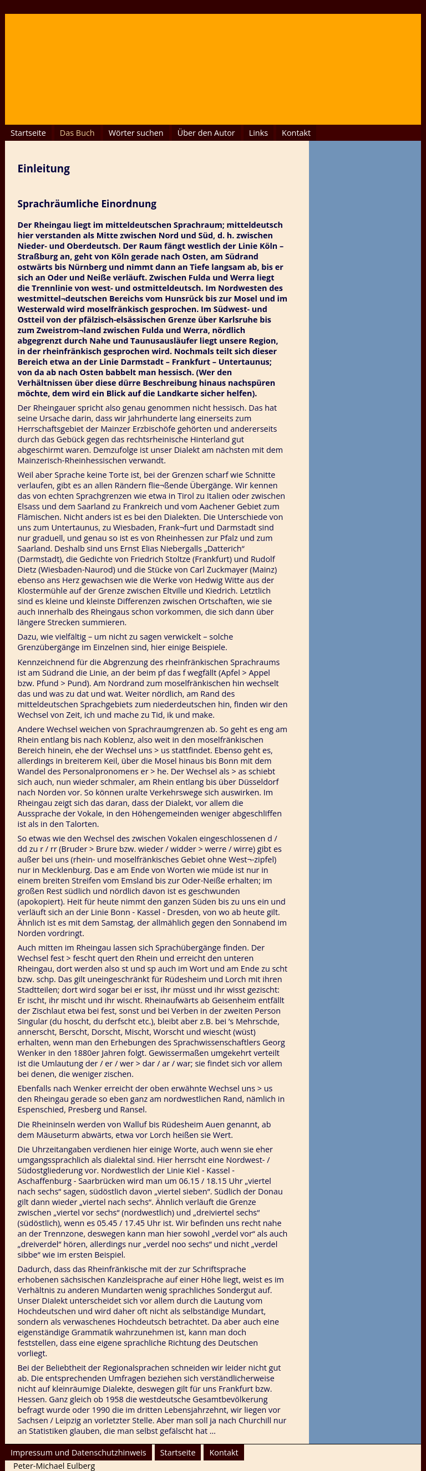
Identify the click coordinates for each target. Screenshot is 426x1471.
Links (258, 132)
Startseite (28, 132)
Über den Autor (206, 132)
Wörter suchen (136, 132)
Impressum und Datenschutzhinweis (78, 1452)
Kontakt (296, 132)
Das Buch (77, 132)
